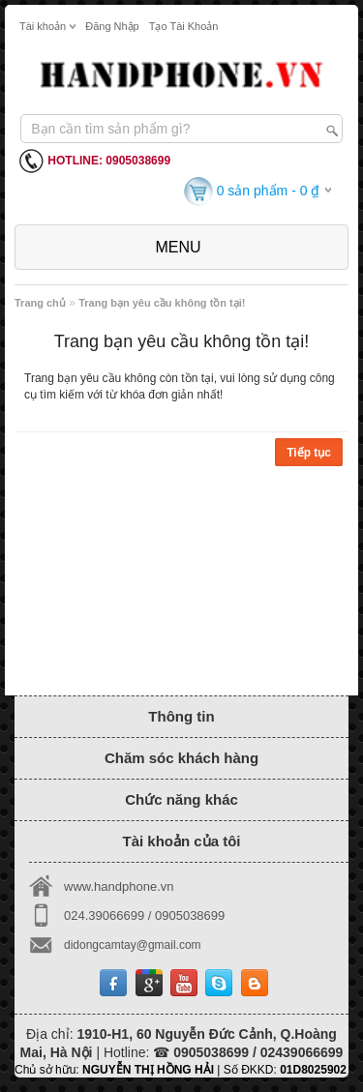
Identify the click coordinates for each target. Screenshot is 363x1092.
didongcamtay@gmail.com (132, 945)
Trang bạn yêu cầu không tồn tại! (161, 303)
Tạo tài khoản (184, 26)
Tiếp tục (309, 452)
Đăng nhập (112, 26)
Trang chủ (40, 303)
